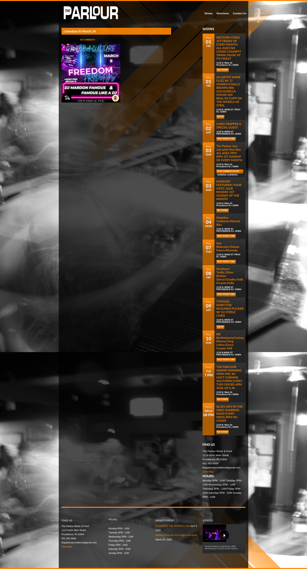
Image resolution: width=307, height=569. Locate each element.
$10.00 (220, 117)
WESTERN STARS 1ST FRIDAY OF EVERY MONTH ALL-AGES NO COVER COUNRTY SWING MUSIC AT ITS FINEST (228, 48)
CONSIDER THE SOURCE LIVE (172, 526)
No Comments (87, 40)
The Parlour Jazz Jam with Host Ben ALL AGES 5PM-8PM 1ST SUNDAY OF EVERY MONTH (229, 153)
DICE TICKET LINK (226, 139)
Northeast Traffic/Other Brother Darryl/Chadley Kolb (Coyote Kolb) (229, 276)
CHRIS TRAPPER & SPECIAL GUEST (228, 125)
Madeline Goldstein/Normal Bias (228, 221)
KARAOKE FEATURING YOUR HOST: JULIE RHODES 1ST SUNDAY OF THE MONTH (228, 190)
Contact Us (239, 13)
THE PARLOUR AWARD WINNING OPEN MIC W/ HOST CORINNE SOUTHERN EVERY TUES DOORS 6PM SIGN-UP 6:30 (229, 377)
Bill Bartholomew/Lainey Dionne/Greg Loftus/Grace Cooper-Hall (230, 341)
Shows (208, 13)
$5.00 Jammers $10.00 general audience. (228, 171)
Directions (223, 13)
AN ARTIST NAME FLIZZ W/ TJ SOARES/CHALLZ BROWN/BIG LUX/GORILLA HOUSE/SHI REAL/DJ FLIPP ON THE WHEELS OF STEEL (229, 91)
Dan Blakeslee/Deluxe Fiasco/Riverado (227, 246)
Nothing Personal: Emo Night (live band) (176, 535)
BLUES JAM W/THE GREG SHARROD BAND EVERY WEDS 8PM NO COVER (229, 413)
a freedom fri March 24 (79, 31)
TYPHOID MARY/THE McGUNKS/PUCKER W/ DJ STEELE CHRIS (230, 308)
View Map (208, 471)
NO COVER (222, 70)
